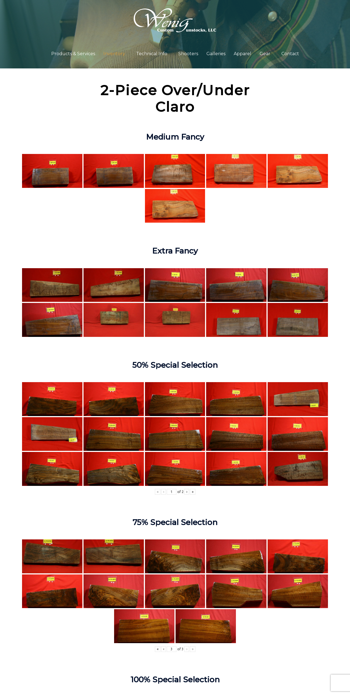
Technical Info (151, 53)
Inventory (114, 53)
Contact (290, 53)
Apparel (242, 53)
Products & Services (73, 53)
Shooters (188, 53)
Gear (265, 53)
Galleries (215, 53)
